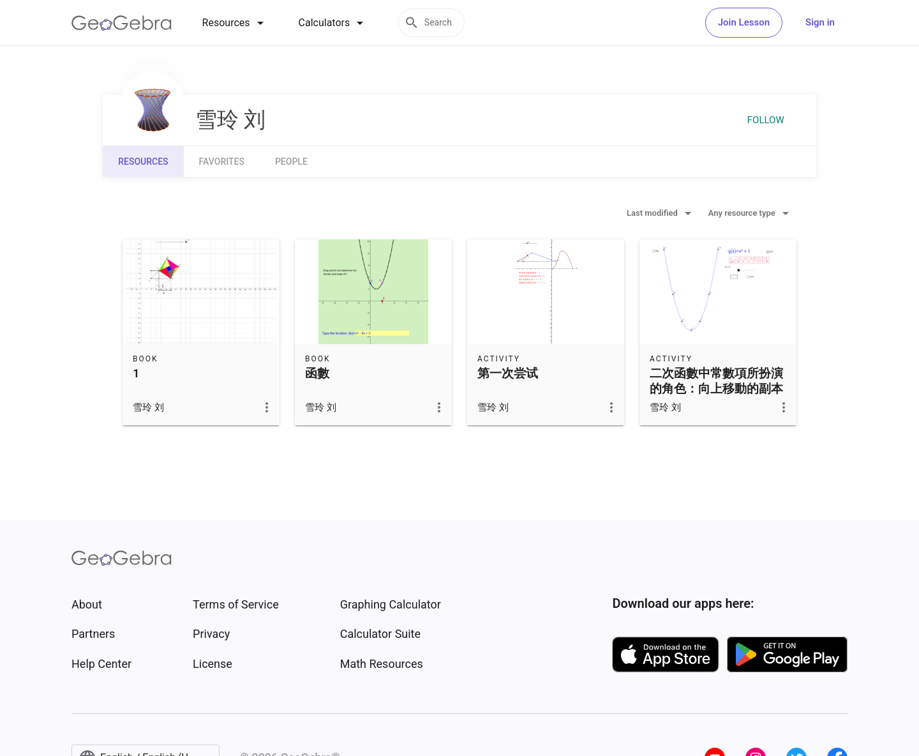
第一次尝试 (507, 374)
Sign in (820, 22)
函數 (317, 374)
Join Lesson (744, 22)
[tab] (235, 23)
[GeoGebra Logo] (121, 23)
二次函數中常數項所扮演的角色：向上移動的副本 (716, 381)
